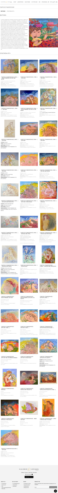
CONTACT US (28, 477)
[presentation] (42, 490)
